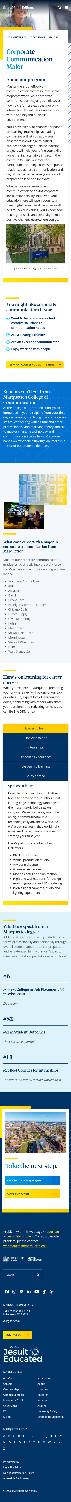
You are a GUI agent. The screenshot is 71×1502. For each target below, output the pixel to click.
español (8, 1378)
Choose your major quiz (24, 1180)
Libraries (42, 1389)
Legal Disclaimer (13, 1467)
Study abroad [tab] (35, 776)
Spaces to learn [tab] (35, 728)
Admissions (44, 1378)
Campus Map (11, 1389)
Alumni (41, 1406)
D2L (5, 1411)
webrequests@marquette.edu (25, 1246)
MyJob (7, 1417)
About (41, 1384)
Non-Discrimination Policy (18, 1473)
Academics (38, 37)
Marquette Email (13, 1400)
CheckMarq (10, 1406)
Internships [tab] (35, 747)
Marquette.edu (16, 37)
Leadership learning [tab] (35, 766)
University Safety (47, 1411)
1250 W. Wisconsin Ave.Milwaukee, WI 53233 (16, 1312)
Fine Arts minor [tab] (36, 738)
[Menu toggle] (66, 8)
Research (42, 1394)
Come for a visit (18, 1193)
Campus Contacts (13, 1394)
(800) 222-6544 (11, 1321)
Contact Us (13, 1335)
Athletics (42, 1400)
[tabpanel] (35, 839)
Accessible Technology (16, 1478)
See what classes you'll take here (31, 364)
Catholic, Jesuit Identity (50, 1417)
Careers (7, 1384)
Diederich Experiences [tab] (35, 757)
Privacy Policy (11, 1461)
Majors (53, 37)
